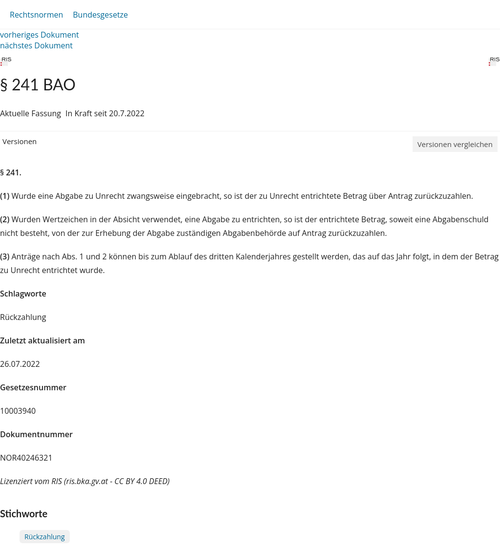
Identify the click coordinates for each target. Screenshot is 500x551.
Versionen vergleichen (455, 144)
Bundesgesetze (100, 14)
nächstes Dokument (36, 45)
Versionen (19, 141)
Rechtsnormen (36, 14)
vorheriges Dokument (39, 34)
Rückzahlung (44, 536)
